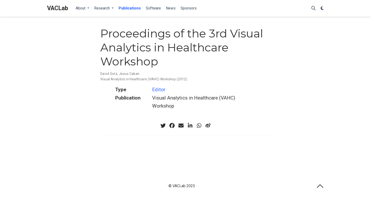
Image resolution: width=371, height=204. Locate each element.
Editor (158, 89)
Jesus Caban (129, 74)
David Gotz (108, 74)
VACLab (57, 8)
